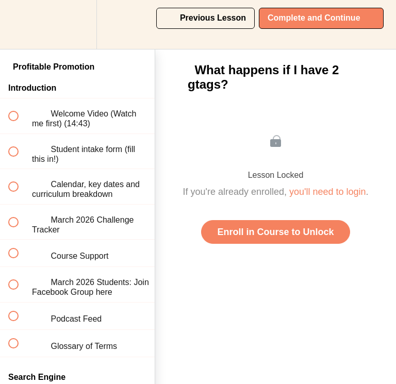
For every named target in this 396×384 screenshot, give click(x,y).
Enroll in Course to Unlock (275, 232)
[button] (19, 24)
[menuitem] (77, 24)
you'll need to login (327, 192)
